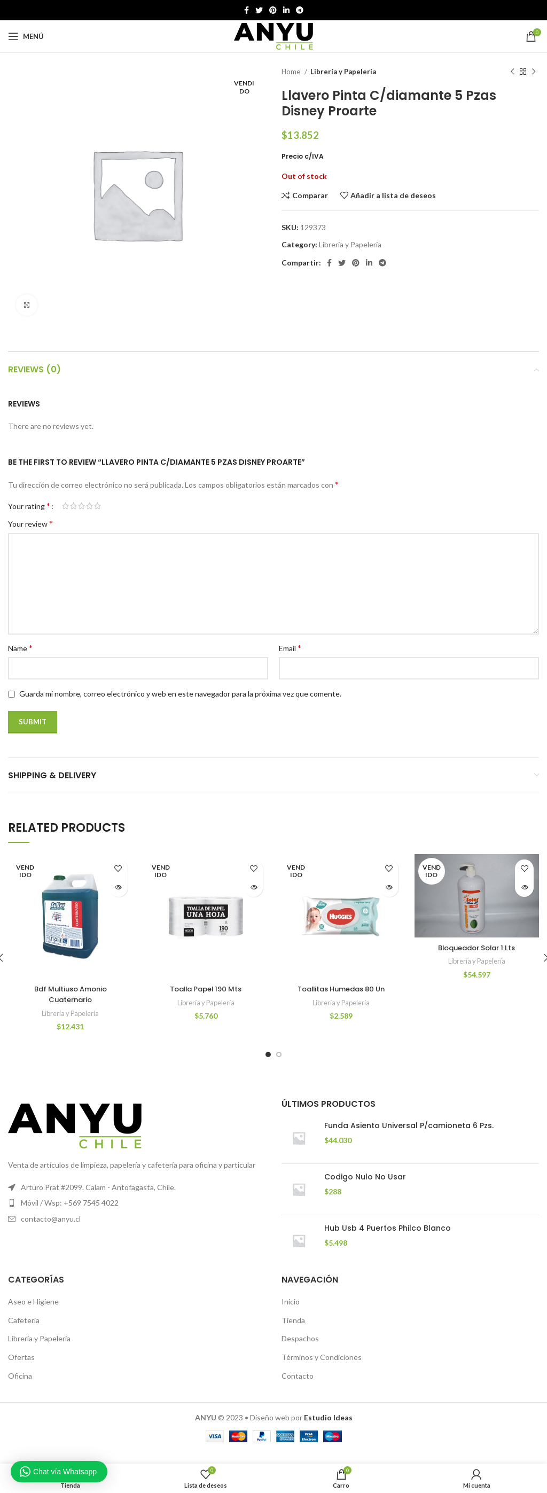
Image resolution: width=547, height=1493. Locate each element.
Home (292, 71)
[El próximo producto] (533, 72)
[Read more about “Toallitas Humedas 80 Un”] (389, 887)
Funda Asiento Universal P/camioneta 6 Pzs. (409, 1136)
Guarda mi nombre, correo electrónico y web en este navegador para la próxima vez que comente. (180, 693)
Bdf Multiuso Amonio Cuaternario (70, 994)
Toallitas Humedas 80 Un (341, 988)
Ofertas (21, 1367)
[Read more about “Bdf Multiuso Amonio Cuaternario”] (118, 887)
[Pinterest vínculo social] (273, 10)
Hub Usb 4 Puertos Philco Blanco (387, 1238)
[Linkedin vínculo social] (286, 10)
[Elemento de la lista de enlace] (136, 1214)
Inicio (291, 1312)
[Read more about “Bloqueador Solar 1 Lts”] (524, 887)
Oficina (20, 1385)
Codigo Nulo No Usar (365, 1187)
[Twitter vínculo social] (259, 10)
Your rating (29, 506)
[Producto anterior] (512, 72)
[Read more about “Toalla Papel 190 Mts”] (253, 887)
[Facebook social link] (246, 10)
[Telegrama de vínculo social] (300, 10)
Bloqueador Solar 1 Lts (476, 947)
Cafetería (24, 1330)
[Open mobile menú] (26, 36)
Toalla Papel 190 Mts (206, 988)
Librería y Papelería (343, 71)
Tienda (293, 1330)
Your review (30, 523)
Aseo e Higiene (33, 1312)
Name (20, 648)
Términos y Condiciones (322, 1367)
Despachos (300, 1349)
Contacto (298, 1385)
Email (290, 648)
